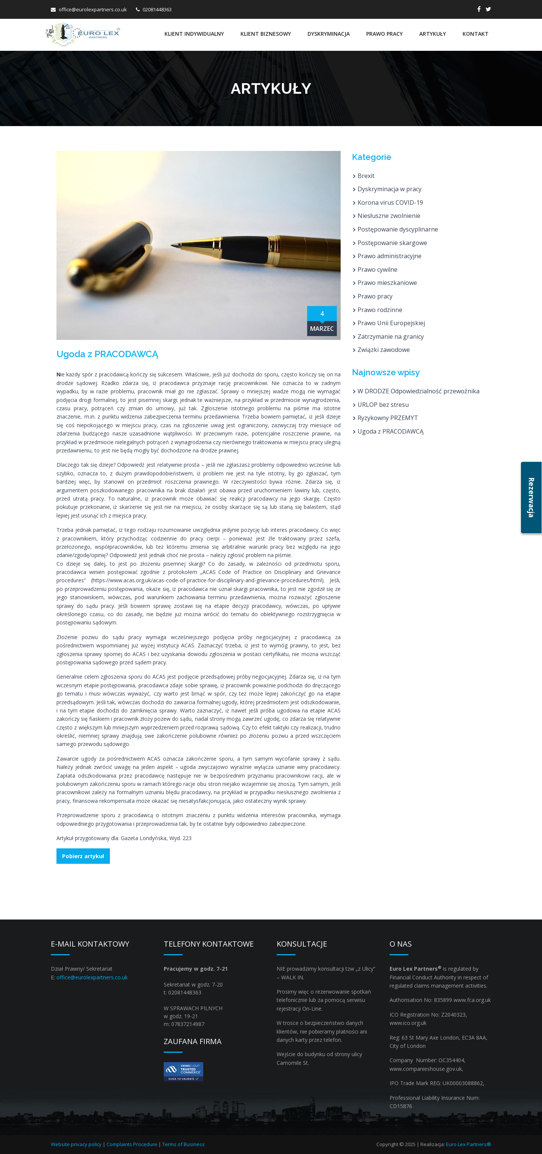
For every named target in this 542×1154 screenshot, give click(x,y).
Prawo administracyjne (390, 256)
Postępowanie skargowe (392, 243)
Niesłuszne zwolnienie (389, 216)
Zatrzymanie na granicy (391, 336)
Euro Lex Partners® (468, 1144)
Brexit (366, 176)
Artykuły (432, 33)
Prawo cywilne (377, 269)
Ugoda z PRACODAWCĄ (390, 431)
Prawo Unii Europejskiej (391, 323)
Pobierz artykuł (83, 856)
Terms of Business (183, 1144)
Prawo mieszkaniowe (387, 283)
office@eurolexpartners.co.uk (93, 9)
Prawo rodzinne (380, 310)
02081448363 (157, 9)
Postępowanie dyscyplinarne (398, 229)
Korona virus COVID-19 (390, 202)
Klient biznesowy (266, 33)
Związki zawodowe (384, 350)
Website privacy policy (76, 1144)
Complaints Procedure (132, 1144)
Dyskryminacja (329, 33)
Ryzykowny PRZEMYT (388, 418)
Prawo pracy (384, 33)
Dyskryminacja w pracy (390, 189)
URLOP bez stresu (383, 404)
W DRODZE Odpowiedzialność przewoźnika (419, 391)
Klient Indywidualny (194, 33)
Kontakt (476, 33)
